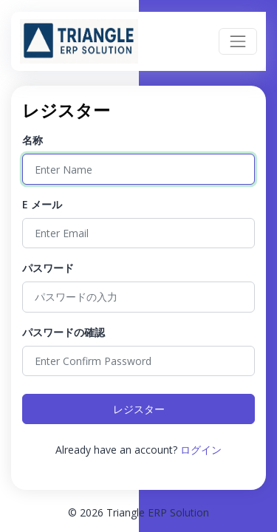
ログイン (201, 450)
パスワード (48, 268)
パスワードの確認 (63, 332)
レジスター (139, 409)
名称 (32, 140)
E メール (42, 204)
